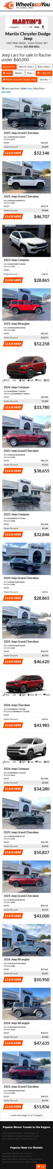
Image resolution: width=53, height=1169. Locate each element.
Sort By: (45, 79)
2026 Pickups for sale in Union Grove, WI (20, 1133)
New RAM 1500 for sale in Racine (17, 1153)
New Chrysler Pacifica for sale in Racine (19, 1162)
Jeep (7, 73)
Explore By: (9, 66)
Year (30, 73)
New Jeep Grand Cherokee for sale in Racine (22, 1159)
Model (19, 73)
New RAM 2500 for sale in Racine (17, 1156)
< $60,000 (44, 73)
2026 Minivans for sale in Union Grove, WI (20, 1136)
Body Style (44, 66)
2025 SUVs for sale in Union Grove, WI (19, 1139)
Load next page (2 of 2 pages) (26, 1115)
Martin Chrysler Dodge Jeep (19, 79)
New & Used (26, 66)
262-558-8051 (31, 46)
